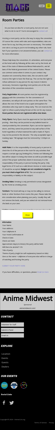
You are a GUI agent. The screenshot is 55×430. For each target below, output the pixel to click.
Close (27, 215)
